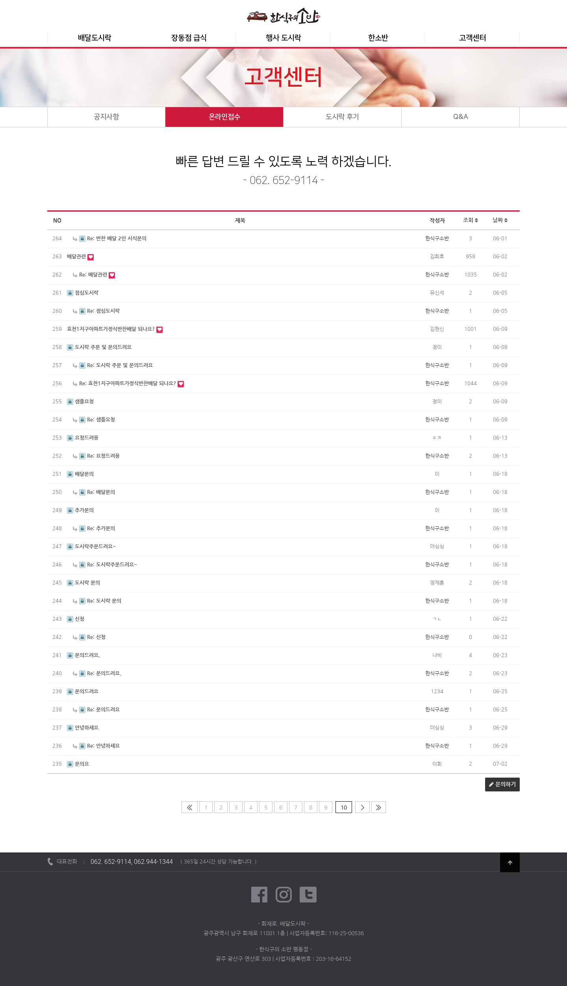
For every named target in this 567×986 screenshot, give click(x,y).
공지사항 (106, 117)
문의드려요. (83, 655)
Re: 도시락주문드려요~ (105, 564)
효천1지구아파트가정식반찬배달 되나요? (111, 329)
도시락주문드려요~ (91, 546)
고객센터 (472, 38)
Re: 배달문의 (94, 492)
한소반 (378, 38)
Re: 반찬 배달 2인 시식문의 (109, 238)
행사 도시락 (283, 38)
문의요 (78, 764)
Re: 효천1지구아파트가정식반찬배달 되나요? (125, 383)
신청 (75, 619)
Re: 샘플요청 (94, 419)
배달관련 (77, 256)
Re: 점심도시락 (96, 311)
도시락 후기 (342, 117)
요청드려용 (82, 437)
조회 (470, 220)
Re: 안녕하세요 (96, 745)
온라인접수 (224, 117)
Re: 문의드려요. (97, 673)
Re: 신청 (89, 637)
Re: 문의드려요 (96, 709)
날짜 (500, 220)
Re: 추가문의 (94, 528)
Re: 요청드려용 (96, 456)
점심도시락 (82, 292)
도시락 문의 (83, 582)
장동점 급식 (189, 38)
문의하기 (502, 784)
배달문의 (80, 474)
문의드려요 (82, 691)
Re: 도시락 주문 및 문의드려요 (113, 365)
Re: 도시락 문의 (97, 600)
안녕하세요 (82, 727)
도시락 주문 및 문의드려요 (99, 347)
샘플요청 (80, 401)
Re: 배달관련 (91, 274)
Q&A (460, 117)
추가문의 (80, 510)
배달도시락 (94, 38)
